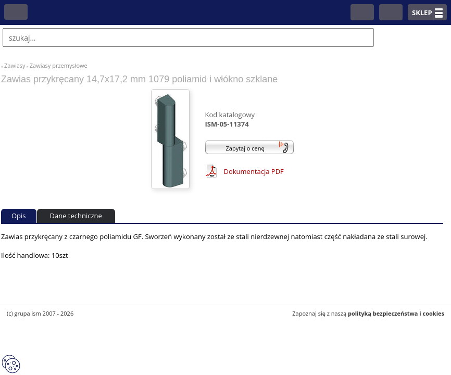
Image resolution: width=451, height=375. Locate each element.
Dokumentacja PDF (254, 171)
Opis (18, 215)
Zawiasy (15, 65)
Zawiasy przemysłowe (58, 65)
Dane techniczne (76, 215)
